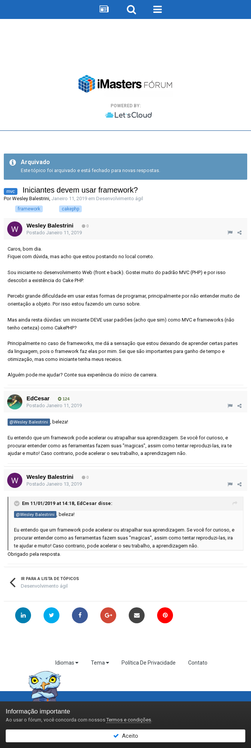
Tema (100, 663)
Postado (54, 232)
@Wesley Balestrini (28, 422)
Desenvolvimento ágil (119, 198)
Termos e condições (128, 720)
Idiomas (66, 663)
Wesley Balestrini (30, 198)
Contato (197, 663)
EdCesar (38, 398)
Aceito (125, 735)
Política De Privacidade (149, 663)
